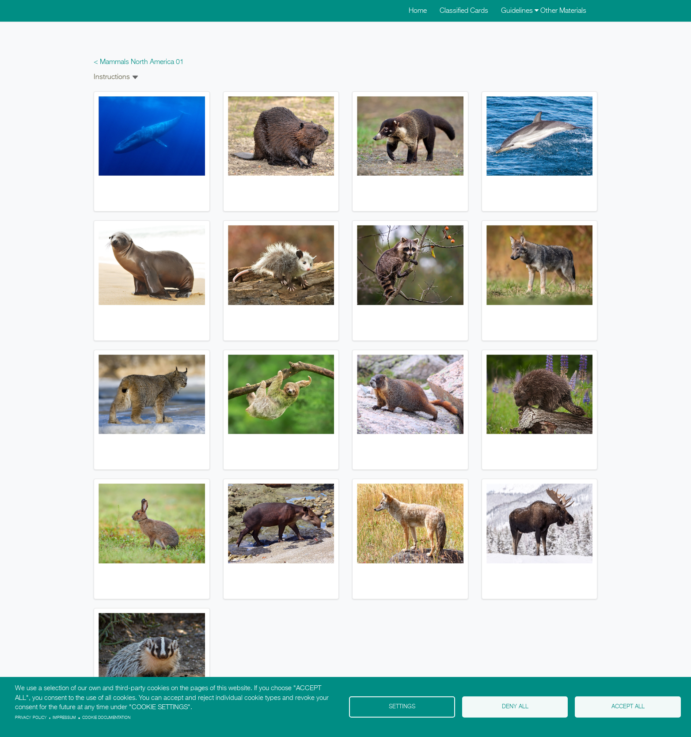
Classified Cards (464, 11)
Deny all (515, 707)
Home (418, 11)
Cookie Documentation (106, 718)
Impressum (64, 718)
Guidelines (520, 11)
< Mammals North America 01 (139, 62)
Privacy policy (31, 718)
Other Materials (563, 11)
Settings (402, 707)
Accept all (628, 707)
